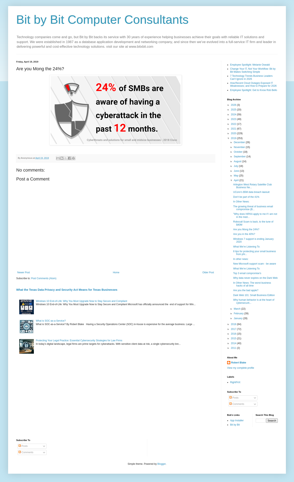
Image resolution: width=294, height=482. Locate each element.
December (240, 142)
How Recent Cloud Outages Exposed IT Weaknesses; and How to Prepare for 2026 (253, 84)
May (236, 175)
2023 (234, 119)
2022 (234, 124)
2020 (234, 133)
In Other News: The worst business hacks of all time (252, 284)
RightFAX (235, 382)
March (237, 308)
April (236, 180)
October (238, 151)
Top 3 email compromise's (247, 273)
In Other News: (241, 201)
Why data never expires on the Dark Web (255, 278)
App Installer (237, 420)
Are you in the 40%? (244, 234)
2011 (234, 348)
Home (116, 272)
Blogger (161, 464)
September (240, 156)
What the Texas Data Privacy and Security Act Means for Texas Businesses (66, 289)
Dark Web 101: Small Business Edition (254, 295)
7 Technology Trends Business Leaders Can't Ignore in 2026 (251, 77)
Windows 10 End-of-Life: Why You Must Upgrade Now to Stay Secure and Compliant (81, 301)
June (237, 171)
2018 (234, 324)
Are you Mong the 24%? (246, 229)
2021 (234, 128)
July (236, 166)
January (238, 318)
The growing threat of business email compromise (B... (253, 208)
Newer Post (23, 272)
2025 (234, 109)
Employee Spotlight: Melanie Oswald (250, 64)
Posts (233, 397)
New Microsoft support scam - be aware (254, 263)
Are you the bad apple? (245, 290)
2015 (234, 338)
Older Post (208, 272)
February (239, 313)
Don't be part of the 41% (246, 197)
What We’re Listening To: (246, 246)
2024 (234, 114)
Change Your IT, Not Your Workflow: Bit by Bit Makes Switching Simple (253, 70)
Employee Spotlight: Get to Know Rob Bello (253, 90)
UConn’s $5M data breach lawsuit (251, 192)
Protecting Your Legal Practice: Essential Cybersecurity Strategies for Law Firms (79, 340)
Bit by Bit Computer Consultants (102, 19)
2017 (234, 329)
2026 (234, 105)
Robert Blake (238, 362)
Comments (236, 404)
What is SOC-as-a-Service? (51, 320)
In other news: (240, 259)
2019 (234, 138)
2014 (234, 343)
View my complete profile (240, 367)
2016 (234, 333)
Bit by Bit (235, 424)
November (240, 147)
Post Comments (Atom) (43, 278)
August (238, 161)
